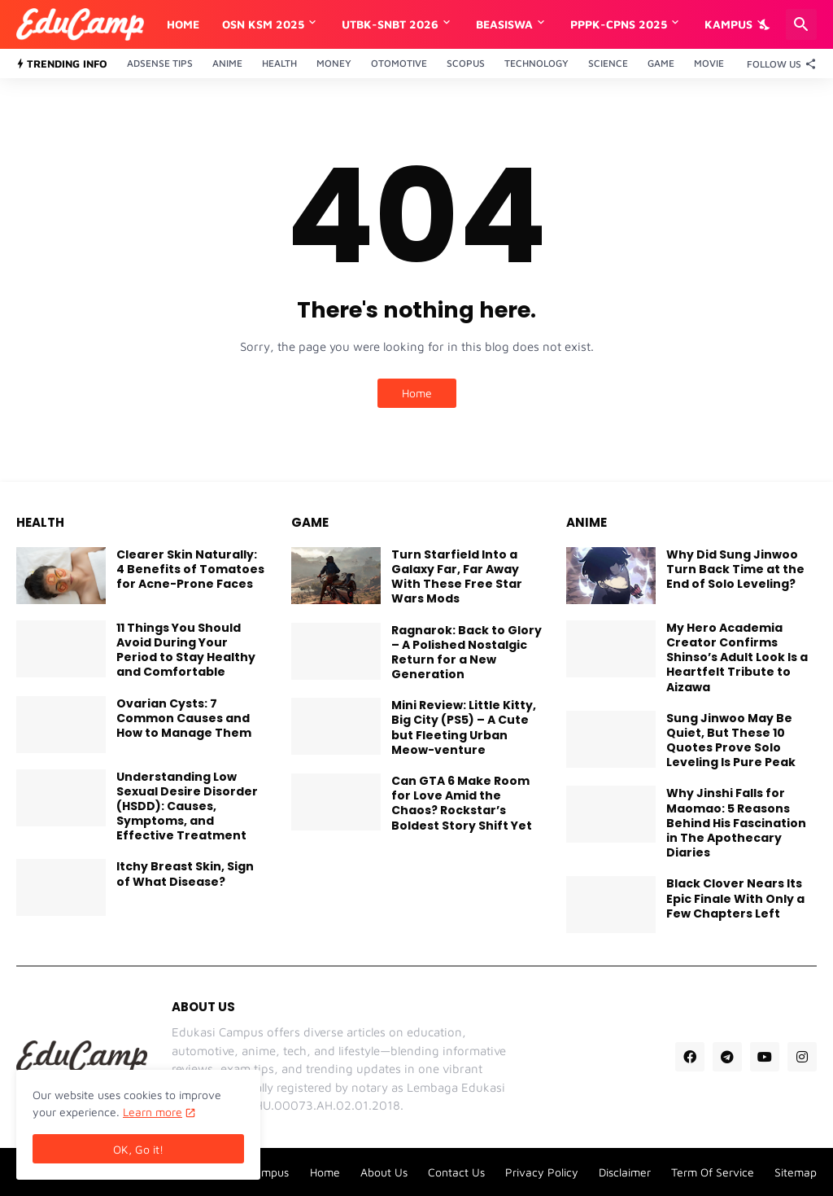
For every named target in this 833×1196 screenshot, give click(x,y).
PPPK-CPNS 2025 (618, 24)
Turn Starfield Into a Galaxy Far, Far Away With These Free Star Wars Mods (456, 577)
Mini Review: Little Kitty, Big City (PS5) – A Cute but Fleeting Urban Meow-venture (463, 727)
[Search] (801, 24)
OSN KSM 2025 (263, 24)
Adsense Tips (160, 63)
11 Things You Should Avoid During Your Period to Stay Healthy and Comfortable (185, 650)
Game (661, 63)
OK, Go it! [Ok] (138, 1149)
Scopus (466, 63)
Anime (227, 63)
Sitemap (795, 1172)
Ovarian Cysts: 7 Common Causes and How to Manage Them (183, 718)
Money (333, 63)
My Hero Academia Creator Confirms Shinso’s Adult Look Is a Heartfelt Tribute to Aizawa (737, 657)
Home (183, 24)
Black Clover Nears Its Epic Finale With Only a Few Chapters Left (735, 898)
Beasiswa (504, 24)
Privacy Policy (541, 1172)
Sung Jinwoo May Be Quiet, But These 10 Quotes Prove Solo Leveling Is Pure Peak (731, 740)
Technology (536, 63)
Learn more (152, 1112)
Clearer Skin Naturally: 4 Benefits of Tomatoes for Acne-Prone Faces (190, 569)
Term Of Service (712, 1172)
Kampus (728, 24)
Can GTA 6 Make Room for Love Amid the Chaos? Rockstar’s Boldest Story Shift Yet (461, 803)
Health (279, 63)
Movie (709, 63)
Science (608, 63)
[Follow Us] (778, 63)
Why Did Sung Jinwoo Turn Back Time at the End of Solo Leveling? (735, 569)
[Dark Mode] (765, 24)
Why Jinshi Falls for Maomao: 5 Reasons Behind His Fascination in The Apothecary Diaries (736, 823)
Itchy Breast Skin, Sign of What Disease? (185, 873)
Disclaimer (625, 1172)
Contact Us (456, 1172)
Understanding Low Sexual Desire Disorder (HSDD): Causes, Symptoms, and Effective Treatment (187, 806)
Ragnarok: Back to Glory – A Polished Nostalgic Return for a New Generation (466, 652)
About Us (384, 1172)
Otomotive (399, 63)
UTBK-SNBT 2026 (390, 24)
